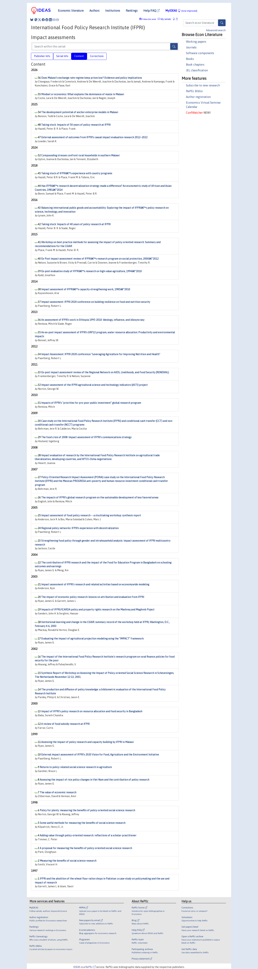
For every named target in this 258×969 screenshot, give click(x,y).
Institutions (112, 10)
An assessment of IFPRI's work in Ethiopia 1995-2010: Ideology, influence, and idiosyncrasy (92, 319)
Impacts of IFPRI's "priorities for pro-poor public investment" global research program (91, 402)
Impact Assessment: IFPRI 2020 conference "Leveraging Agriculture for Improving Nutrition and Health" (100, 354)
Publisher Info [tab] (42, 56)
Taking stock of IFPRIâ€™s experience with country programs (76, 173)
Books (190, 58)
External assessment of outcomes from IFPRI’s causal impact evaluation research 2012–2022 (94, 137)
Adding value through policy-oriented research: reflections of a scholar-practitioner (88, 835)
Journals (191, 47)
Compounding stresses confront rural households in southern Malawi (80, 155)
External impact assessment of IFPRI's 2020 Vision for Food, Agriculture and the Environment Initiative (100, 754)
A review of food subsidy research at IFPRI (65, 723)
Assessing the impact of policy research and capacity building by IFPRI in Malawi (87, 742)
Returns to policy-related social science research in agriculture (76, 767)
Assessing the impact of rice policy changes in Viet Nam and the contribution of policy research (94, 779)
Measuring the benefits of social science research (68, 860)
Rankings (132, 10)
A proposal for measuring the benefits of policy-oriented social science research (86, 848)
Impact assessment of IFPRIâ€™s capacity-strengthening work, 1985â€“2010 (85, 289)
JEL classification (197, 70)
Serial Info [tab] (62, 56)
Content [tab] (79, 56)
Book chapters (195, 64)
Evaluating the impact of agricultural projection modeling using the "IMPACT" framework (92, 638)
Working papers (196, 41)
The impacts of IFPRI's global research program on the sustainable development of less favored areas (99, 497)
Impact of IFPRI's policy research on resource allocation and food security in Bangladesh (91, 711)
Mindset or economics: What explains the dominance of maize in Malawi (82, 94)
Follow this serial (149, 19)
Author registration (198, 96)
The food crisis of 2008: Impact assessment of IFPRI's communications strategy (86, 437)
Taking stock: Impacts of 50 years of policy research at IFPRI (76, 124)
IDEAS (76, 967)
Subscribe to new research (203, 85)
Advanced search (216, 30)
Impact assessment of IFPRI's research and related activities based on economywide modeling (95, 584)
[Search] (222, 22)
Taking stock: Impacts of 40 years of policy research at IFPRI (76, 224)
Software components (200, 53)
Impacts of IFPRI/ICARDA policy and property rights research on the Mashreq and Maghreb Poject (97, 609)
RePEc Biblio (194, 91)
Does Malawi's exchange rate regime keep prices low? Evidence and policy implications (91, 77)
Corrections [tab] (97, 56)
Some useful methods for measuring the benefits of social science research (82, 822)
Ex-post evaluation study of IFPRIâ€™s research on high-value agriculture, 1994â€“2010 (91, 271)
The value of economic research (58, 792)
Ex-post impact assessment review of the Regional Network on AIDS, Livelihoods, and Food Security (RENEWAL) (105, 372)
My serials (164, 19)
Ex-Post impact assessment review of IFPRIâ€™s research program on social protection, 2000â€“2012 (100, 258)
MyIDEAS (181, 10)
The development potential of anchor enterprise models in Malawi (79, 112)
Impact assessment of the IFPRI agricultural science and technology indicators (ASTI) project (94, 384)
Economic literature (71, 10)
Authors (94, 10)
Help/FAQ (151, 10)
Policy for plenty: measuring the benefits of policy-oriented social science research (87, 810)
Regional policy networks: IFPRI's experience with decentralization (80, 528)
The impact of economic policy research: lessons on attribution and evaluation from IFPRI (92, 597)
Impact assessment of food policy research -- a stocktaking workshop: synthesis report (91, 515)
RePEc (90, 967)
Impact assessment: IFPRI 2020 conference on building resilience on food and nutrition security (95, 301)
